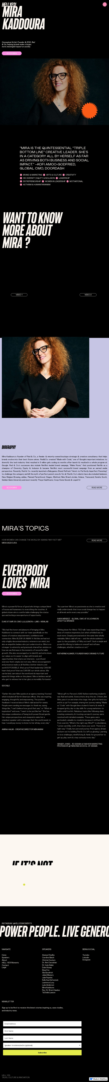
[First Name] (42, 1031)
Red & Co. (31, 457)
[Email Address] (42, 1024)
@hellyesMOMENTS (22, 923)
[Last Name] (42, 1038)
